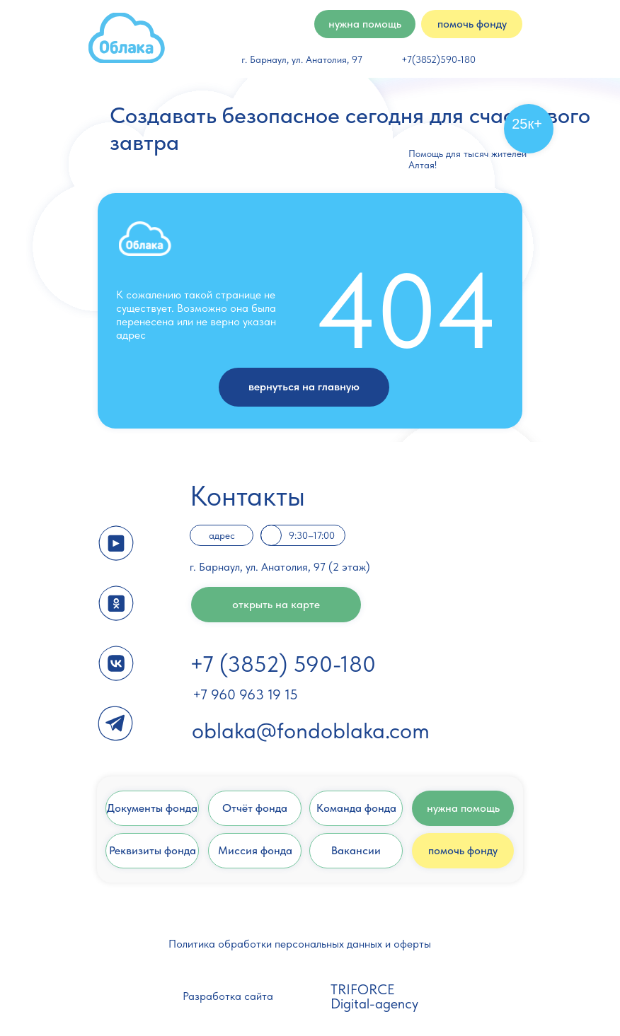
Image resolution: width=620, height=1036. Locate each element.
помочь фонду (463, 850)
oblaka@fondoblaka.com (311, 730)
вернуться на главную (304, 386)
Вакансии (356, 850)
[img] (126, 38)
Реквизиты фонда (152, 850)
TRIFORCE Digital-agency (374, 996)
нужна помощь (463, 808)
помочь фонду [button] (472, 23)
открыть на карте (276, 604)
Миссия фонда (255, 850)
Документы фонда (152, 808)
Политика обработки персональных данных (275, 943)
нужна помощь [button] (364, 23)
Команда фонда (356, 808)
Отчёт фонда (254, 808)
